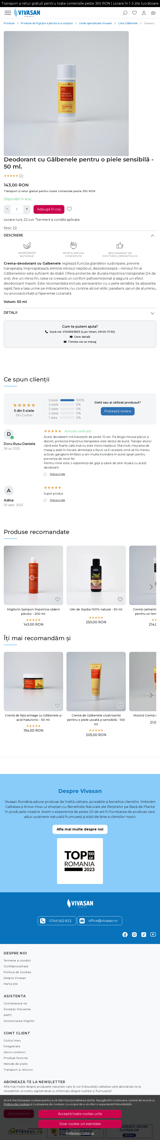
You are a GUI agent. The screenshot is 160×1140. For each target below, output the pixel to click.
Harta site (11, 983)
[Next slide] (151, 586)
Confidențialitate (16, 966)
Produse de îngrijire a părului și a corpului (47, 23)
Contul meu (12, 1040)
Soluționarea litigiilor (19, 1020)
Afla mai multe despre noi (80, 829)
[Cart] (153, 12)
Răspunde (57, 474)
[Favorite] (134, 12)
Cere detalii (82, 336)
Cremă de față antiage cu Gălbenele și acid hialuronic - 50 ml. (33, 717)
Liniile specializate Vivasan (95, 23)
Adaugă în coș (49, 209)
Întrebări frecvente (17, 1009)
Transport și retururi (18, 1069)
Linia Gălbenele (128, 23)
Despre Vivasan (15, 977)
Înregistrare (12, 1046)
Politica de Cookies (17, 972)
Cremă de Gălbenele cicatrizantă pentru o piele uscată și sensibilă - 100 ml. (96, 719)
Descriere (13, 235)
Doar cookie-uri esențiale (80, 1124)
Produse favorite (16, 1057)
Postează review (117, 411)
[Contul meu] (144, 12)
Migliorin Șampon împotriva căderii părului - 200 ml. (33, 611)
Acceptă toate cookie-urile (80, 1114)
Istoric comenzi (15, 1052)
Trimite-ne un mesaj (82, 341)
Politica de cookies (17, 1104)
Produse (9, 23)
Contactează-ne (15, 1003)
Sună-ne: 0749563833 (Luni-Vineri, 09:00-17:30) (82, 331)
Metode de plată (16, 1063)
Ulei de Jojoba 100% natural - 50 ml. (96, 609)
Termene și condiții (17, 960)
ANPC (8, 1014)
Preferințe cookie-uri (80, 1133)
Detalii (11, 312)
